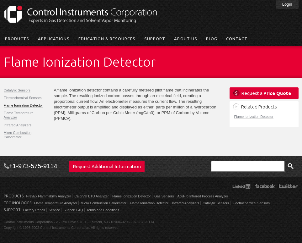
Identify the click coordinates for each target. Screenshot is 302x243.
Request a (266, 93)
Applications (54, 38)
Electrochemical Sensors (23, 98)
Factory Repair (34, 210)
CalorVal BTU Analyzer (91, 196)
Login (287, 4)
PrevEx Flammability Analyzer (48, 196)
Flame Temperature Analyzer (55, 203)
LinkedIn (241, 186)
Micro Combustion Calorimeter (18, 135)
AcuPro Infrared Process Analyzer (202, 196)
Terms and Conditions (103, 210)
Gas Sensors (164, 196)
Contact (236, 38)
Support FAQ (73, 210)
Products (17, 38)
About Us (185, 38)
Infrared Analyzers (18, 125)
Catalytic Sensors (17, 90)
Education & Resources (106, 38)
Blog (211, 38)
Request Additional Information (107, 166)
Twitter (288, 186)
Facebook (265, 186)
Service (54, 210)
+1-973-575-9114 (33, 166)
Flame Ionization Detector (23, 105)
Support (154, 38)
